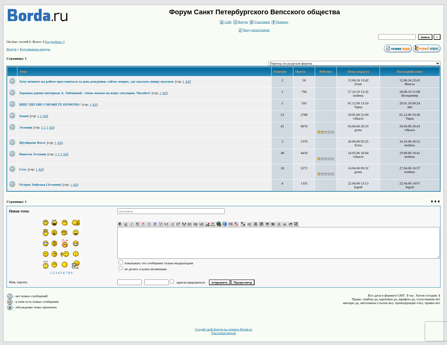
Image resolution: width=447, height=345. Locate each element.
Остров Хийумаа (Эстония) (40, 184)
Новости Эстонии (32, 154)
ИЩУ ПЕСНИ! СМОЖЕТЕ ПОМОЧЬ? (50, 104)
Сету (23, 169)
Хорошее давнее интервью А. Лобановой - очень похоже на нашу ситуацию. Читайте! (85, 93)
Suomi (24, 116)
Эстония (25, 127)
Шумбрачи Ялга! (32, 142)
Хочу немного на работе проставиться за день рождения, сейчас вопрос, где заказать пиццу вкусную (96, 81)
